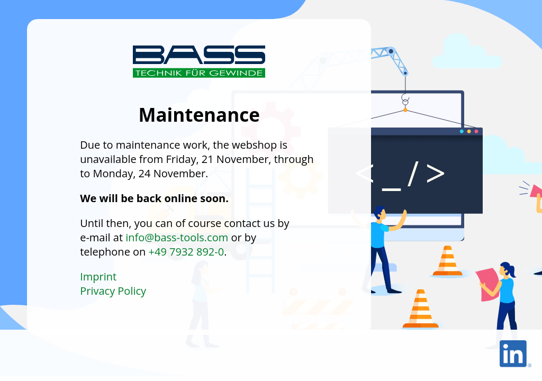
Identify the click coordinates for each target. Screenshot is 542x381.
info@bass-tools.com (176, 237)
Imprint (98, 276)
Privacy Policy (113, 291)
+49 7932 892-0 (186, 251)
